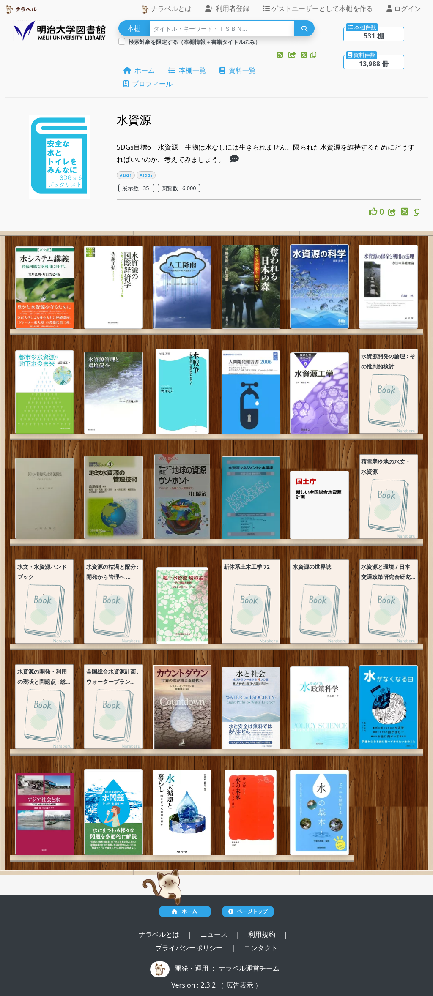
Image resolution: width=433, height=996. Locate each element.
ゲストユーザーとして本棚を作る (318, 8)
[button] (280, 55)
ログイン (403, 8)
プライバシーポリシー (190, 947)
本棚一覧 (187, 70)
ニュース (214, 934)
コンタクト (261, 947)
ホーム (139, 70)
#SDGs (146, 175)
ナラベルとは (166, 9)
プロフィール (148, 83)
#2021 (126, 175)
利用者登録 (227, 8)
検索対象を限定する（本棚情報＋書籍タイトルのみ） (194, 42)
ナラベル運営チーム (249, 968)
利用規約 (262, 934)
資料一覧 (237, 70)
